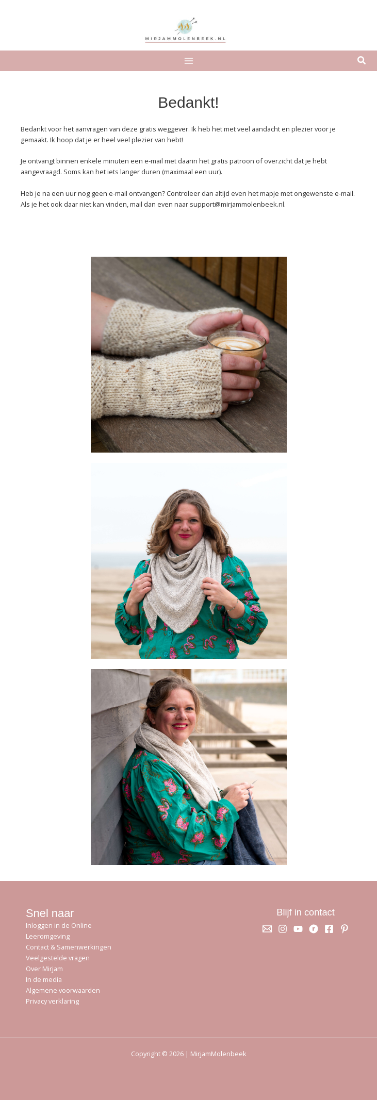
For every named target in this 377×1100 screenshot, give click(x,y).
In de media (44, 979)
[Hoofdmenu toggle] (188, 61)
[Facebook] (329, 929)
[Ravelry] (313, 929)
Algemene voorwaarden (63, 990)
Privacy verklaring (52, 1001)
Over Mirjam (44, 968)
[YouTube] (298, 929)
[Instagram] (282, 929)
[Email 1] (267, 929)
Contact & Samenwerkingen (68, 947)
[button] (362, 61)
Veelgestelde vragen (58, 957)
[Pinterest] (344, 929)
